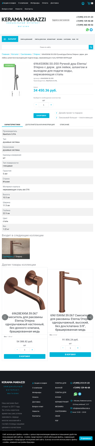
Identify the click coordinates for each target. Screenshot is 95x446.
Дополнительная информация (40, 120)
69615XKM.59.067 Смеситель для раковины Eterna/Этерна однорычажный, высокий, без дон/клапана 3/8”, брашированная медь (70, 318)
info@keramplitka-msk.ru (81, 404)
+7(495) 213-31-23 (84, 17)
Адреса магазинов (60, 20)
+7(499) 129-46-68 (84, 21)
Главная (5, 50)
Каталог (15, 50)
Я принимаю (86, 438)
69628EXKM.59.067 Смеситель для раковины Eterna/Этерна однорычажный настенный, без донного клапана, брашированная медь (24, 318)
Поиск (91, 43)
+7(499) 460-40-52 (84, 25)
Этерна (36, 50)
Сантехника (26, 50)
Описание (64, 120)
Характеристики (12, 120)
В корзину (41, 111)
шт (43, 96)
